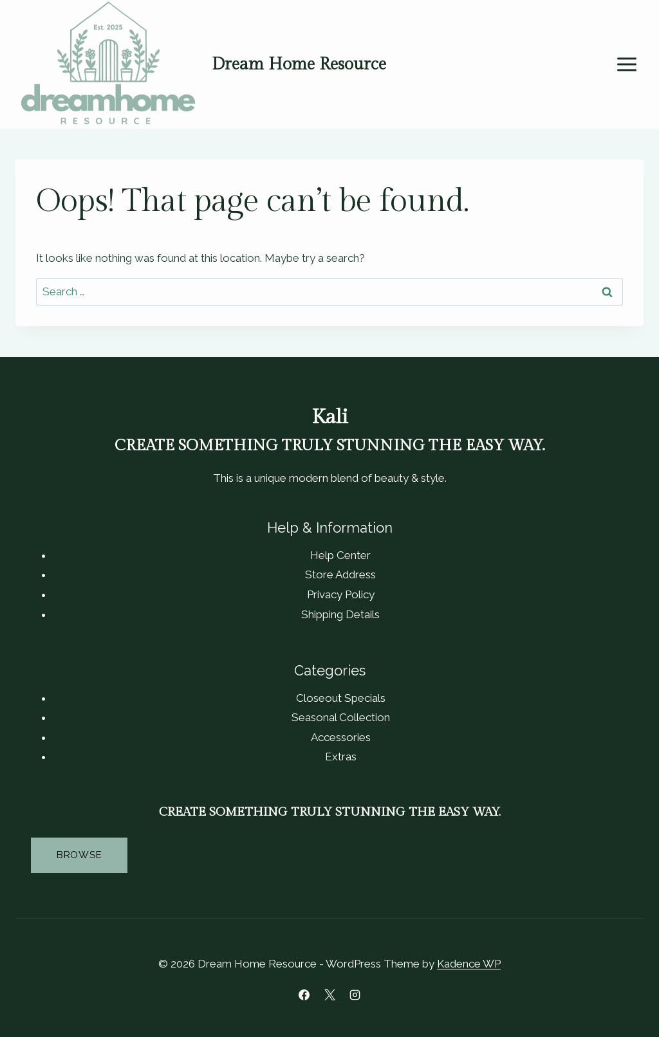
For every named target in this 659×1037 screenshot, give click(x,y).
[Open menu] (626, 65)
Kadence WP (469, 963)
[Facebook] (304, 994)
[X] (329, 994)
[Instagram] (355, 994)
